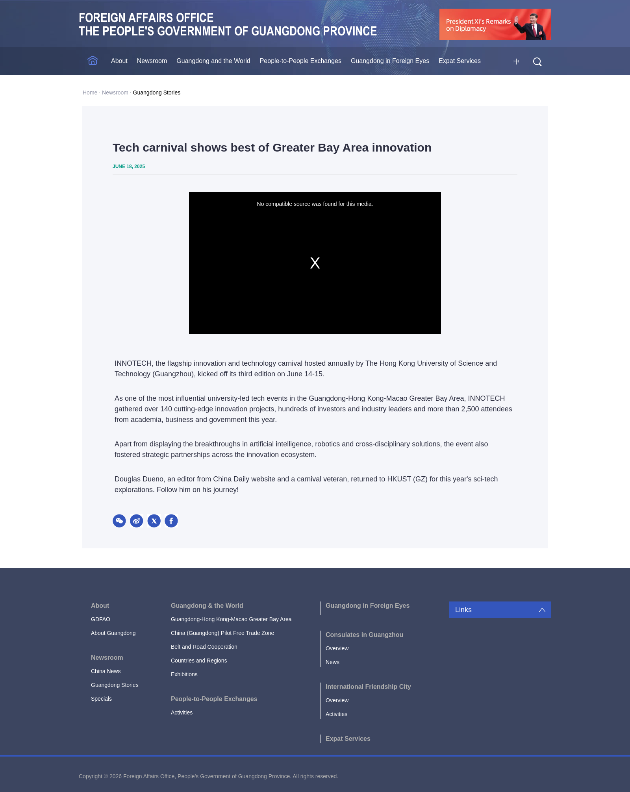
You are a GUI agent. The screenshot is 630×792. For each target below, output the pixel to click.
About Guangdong (113, 633)
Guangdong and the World (213, 60)
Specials (101, 699)
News (332, 662)
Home (90, 92)
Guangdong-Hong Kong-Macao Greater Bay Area (231, 619)
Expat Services (460, 60)
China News (105, 671)
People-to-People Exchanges (300, 60)
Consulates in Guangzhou (364, 634)
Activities (182, 712)
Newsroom (152, 60)
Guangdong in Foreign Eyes (390, 60)
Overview (337, 648)
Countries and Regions (199, 660)
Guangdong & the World (207, 605)
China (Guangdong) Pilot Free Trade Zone (222, 633)
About (119, 60)
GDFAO (100, 619)
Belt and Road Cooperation (204, 647)
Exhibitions (184, 674)
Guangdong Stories (157, 92)
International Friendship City (368, 686)
